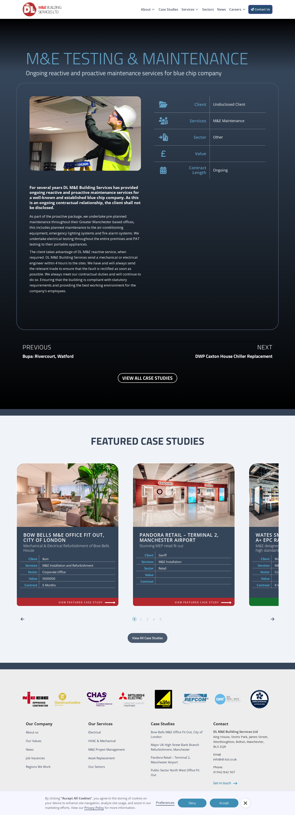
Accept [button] (224, 802)
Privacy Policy (94, 808)
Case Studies (168, 9)
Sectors (208, 9)
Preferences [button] (165, 802)
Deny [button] (192, 802)
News (221, 9)
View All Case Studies (147, 637)
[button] (148, 9)
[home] (42, 9)
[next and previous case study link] (48, 356)
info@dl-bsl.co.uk (225, 759)
